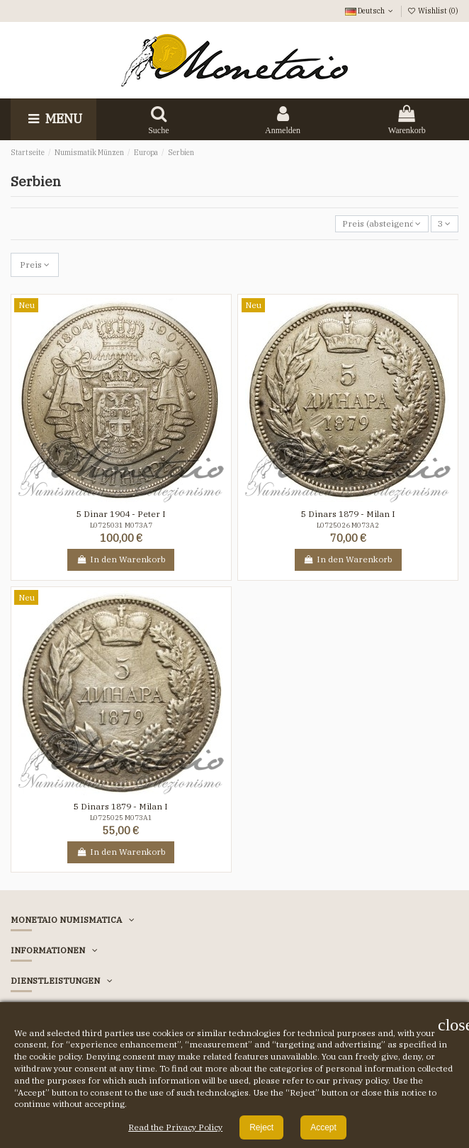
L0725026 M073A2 (348, 525)
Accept (323, 1127)
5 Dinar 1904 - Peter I (121, 513)
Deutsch (370, 11)
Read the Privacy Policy (175, 1127)
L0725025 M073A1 (121, 817)
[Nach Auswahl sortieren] (382, 224)
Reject (261, 1127)
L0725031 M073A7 (121, 525)
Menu (53, 118)
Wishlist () (432, 11)
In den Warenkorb (121, 559)
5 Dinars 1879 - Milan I (348, 513)
